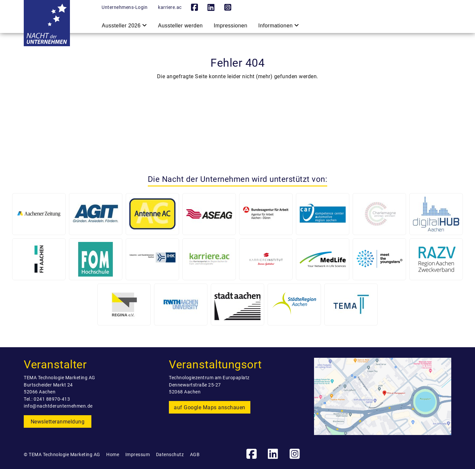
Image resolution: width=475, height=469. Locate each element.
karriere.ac (170, 7)
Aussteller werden (180, 24)
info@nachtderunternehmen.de (58, 406)
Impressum (137, 454)
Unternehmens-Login (124, 7)
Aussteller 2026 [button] (124, 25)
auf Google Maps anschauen (209, 407)
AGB (195, 454)
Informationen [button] (278, 25)
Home (112, 454)
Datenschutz (170, 454)
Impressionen (231, 24)
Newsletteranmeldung (58, 422)
